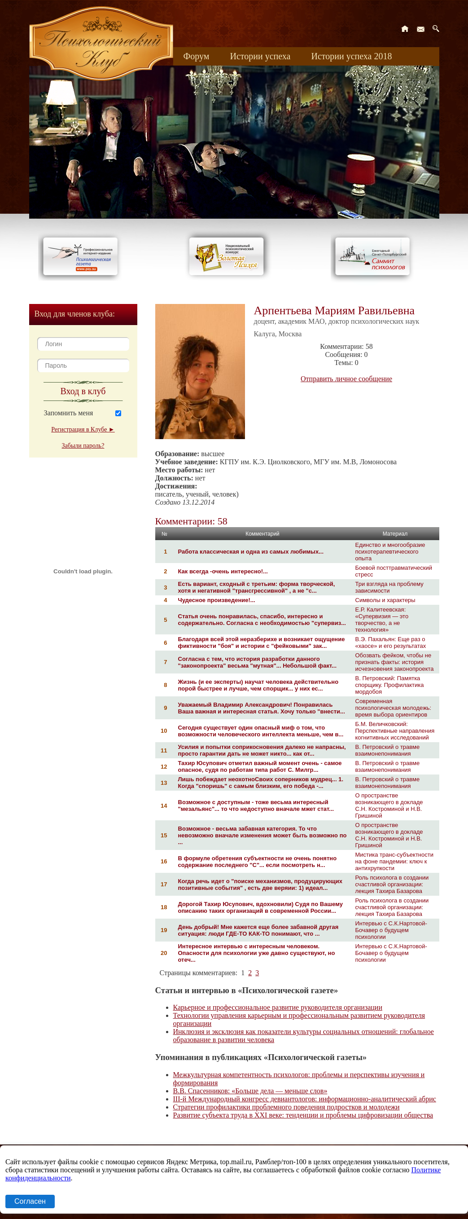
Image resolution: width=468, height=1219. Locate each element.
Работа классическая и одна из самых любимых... (251, 551)
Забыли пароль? (83, 445)
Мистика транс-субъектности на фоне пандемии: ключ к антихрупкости (394, 861)
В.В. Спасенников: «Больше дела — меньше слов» (250, 1091)
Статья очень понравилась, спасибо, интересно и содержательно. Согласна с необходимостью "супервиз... (262, 619)
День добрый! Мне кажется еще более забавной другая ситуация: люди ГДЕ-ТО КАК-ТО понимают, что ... (258, 930)
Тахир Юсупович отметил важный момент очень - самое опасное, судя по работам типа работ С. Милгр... (260, 766)
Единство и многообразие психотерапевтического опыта (390, 551)
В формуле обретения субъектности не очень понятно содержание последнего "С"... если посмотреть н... (257, 861)
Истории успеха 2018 (351, 56)
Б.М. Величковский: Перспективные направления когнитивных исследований (395, 731)
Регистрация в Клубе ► (82, 429)
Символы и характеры (385, 600)
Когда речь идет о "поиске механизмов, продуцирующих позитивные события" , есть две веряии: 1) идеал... (260, 884)
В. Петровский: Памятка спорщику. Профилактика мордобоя (389, 685)
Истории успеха (260, 56)
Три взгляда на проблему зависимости (389, 587)
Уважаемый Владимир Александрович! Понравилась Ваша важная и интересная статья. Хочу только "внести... (261, 708)
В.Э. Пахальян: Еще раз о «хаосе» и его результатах (390, 642)
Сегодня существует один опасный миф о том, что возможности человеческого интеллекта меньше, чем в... (261, 731)
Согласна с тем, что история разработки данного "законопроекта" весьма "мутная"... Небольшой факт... (257, 662)
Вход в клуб (83, 391)
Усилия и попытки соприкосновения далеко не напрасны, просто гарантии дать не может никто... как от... (262, 750)
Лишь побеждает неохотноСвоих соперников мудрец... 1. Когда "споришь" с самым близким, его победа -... (261, 782)
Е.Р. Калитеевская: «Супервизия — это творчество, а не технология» (382, 619)
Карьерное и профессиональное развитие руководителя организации (278, 1007)
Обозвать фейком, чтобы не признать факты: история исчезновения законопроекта (394, 662)
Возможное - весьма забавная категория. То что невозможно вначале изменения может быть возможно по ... (262, 835)
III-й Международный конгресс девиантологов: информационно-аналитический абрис (304, 1099)
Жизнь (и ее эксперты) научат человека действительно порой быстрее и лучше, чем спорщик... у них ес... (258, 685)
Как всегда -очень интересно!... (223, 571)
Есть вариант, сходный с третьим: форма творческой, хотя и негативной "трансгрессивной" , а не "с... (256, 587)
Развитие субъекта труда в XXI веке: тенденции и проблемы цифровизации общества (303, 1115)
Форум (197, 56)
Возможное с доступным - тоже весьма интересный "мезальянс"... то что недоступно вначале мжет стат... (256, 805)
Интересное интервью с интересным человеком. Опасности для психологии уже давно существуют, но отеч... (256, 953)
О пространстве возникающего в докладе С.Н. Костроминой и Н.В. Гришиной (389, 805)
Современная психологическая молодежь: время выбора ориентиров (393, 708)
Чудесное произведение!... (216, 600)
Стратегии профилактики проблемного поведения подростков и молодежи (286, 1107)
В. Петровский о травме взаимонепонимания (387, 750)
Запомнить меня (68, 413)
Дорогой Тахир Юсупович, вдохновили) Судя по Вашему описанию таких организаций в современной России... (260, 907)
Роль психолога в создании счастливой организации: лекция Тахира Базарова (392, 884)
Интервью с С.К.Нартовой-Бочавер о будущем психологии (391, 930)
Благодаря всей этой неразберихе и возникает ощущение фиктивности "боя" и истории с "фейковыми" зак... (261, 642)
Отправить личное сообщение (346, 379)
